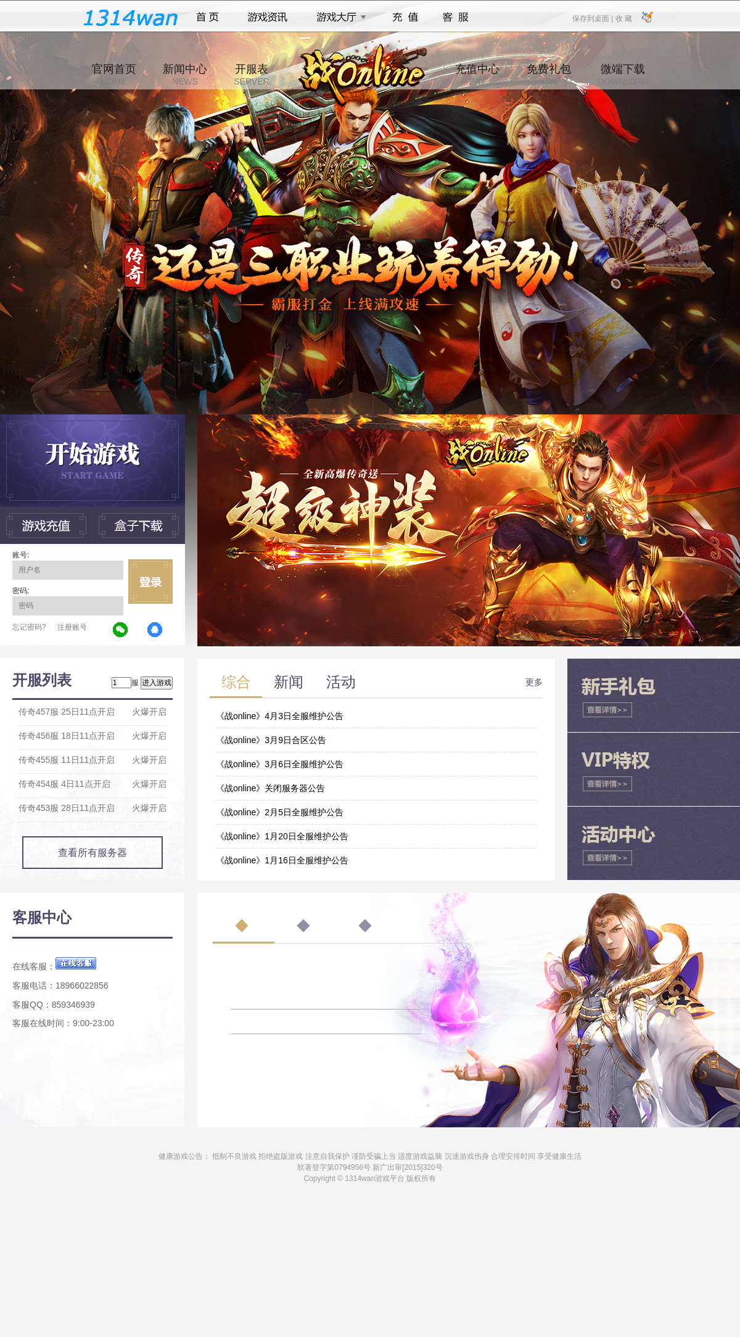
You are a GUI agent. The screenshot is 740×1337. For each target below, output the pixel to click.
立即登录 (150, 581)
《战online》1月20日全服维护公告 (282, 836)
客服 (456, 17)
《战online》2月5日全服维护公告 (279, 812)
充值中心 (477, 74)
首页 (207, 17)
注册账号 (72, 627)
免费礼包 (549, 74)
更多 (534, 682)
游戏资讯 (267, 17)
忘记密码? (29, 627)
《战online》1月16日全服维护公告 (282, 860)
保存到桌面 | (593, 18)
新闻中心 (185, 74)
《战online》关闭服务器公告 (270, 788)
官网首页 (114, 74)
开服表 (251, 74)
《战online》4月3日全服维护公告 (279, 716)
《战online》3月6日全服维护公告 (279, 764)
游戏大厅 (337, 17)
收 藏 (623, 18)
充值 (404, 17)
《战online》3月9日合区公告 (271, 740)
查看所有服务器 (92, 852)
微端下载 (623, 74)
